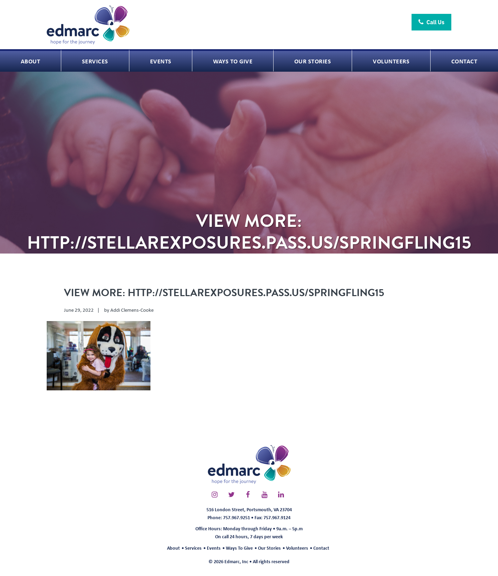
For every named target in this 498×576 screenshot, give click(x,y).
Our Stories (269, 547)
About (173, 547)
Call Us (431, 22)
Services (193, 547)
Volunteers (297, 547)
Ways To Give (239, 547)
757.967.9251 (236, 517)
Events (214, 547)
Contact (321, 547)
